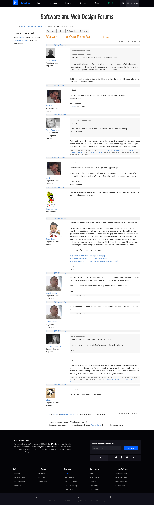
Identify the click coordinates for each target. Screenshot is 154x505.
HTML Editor (111, 3)
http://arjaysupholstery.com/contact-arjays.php (88, 258)
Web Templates (121, 473)
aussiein (49, 106)
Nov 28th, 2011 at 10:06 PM (56, 45)
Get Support (77, 497)
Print (61, 31)
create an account (21, 40)
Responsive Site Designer (107, 150)
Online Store (51, 497)
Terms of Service (96, 501)
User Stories (94, 490)
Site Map (106, 497)
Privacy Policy (84, 501)
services (55, 447)
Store (97, 3)
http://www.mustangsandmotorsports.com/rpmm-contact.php (94, 261)
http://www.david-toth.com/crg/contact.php (87, 256)
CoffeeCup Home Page (37, 497)
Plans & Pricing (69, 490)
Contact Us (17, 486)
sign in (22, 37)
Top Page (25, 497)
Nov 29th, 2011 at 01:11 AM (55, 188)
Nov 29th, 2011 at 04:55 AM (56, 273)
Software (53, 3)
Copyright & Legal (89, 497)
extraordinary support (62, 449)
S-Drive (67, 473)
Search (51, 31)
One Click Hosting (70, 477)
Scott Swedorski (52, 130)
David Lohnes (51, 209)
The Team (16, 473)
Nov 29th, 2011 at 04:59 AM (56, 302)
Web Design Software (64, 497)
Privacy (99, 497)
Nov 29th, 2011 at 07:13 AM (56, 385)
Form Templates (121, 481)
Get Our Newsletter (20, 481)
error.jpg (73, 106)
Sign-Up (131, 448)
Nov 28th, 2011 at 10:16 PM (56, 115)
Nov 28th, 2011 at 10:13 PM (56, 85)
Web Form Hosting (70, 486)
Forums (23, 26)
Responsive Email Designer (124, 150)
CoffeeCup (17, 469)
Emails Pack (42, 473)
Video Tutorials (95, 477)
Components (120, 486)
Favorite (83, 31)
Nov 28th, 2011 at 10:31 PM (56, 158)
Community (94, 469)
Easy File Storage (70, 481)
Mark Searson (51, 293)
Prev (121, 41)
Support (83, 3)
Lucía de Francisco (53, 346)
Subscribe (71, 31)
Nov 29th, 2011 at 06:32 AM (56, 331)
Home (16, 26)
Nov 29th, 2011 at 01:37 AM (56, 218)
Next (136, 41)
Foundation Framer (76, 152)
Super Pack (42, 481)
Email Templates (121, 477)
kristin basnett (51, 60)
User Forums (94, 486)
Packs (39, 3)
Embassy (93, 481)
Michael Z (49, 400)
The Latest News (19, 477)
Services (67, 469)
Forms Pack (42, 477)
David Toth (50, 239)
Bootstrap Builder (96, 152)
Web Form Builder (35, 26)
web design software (41, 447)
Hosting (68, 3)
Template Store (122, 469)
